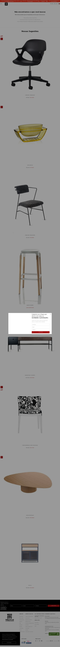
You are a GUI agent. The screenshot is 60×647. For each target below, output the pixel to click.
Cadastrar (40, 332)
